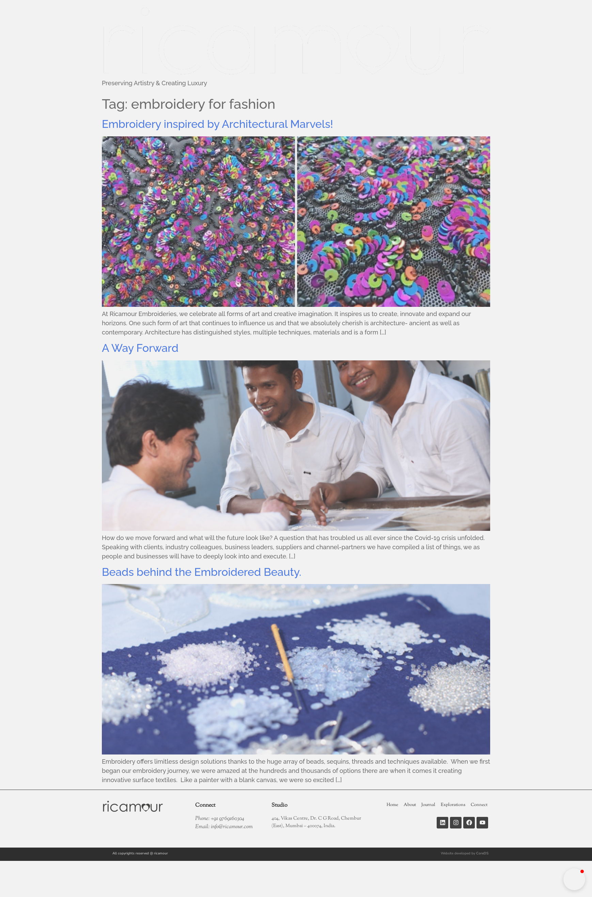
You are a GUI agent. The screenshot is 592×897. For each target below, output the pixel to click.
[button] (574, 879)
